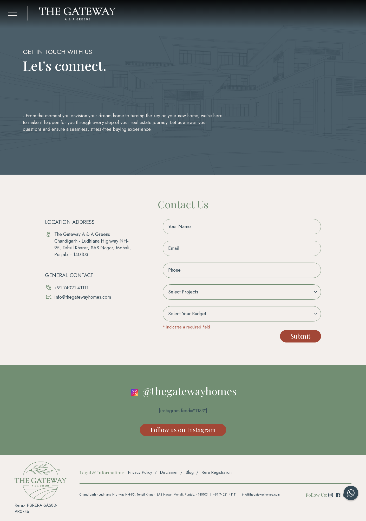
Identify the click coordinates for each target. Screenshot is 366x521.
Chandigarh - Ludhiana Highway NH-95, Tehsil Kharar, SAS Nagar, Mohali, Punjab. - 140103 (143, 494)
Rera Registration (216, 473)
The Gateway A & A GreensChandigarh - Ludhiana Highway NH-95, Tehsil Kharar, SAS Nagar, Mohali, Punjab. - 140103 (92, 244)
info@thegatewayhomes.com (82, 297)
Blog (190, 473)
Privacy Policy (140, 473)
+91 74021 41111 (71, 287)
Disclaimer (169, 473)
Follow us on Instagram (183, 430)
